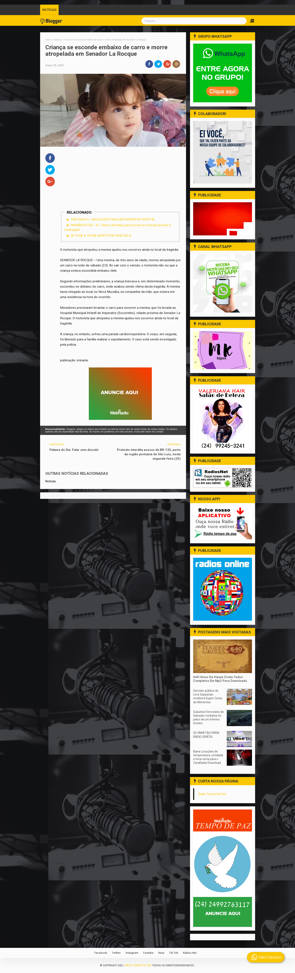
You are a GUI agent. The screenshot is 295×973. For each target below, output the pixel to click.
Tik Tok (173, 952)
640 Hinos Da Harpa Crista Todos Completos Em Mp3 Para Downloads (220, 679)
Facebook (100, 952)
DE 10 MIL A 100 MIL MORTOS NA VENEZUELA (101, 235)
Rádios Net (190, 952)
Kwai (161, 952)
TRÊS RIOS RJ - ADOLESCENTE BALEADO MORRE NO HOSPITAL (113, 219)
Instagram (132, 952)
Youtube (148, 952)
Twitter (116, 952)
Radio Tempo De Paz (212, 794)
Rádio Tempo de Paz (138, 965)
